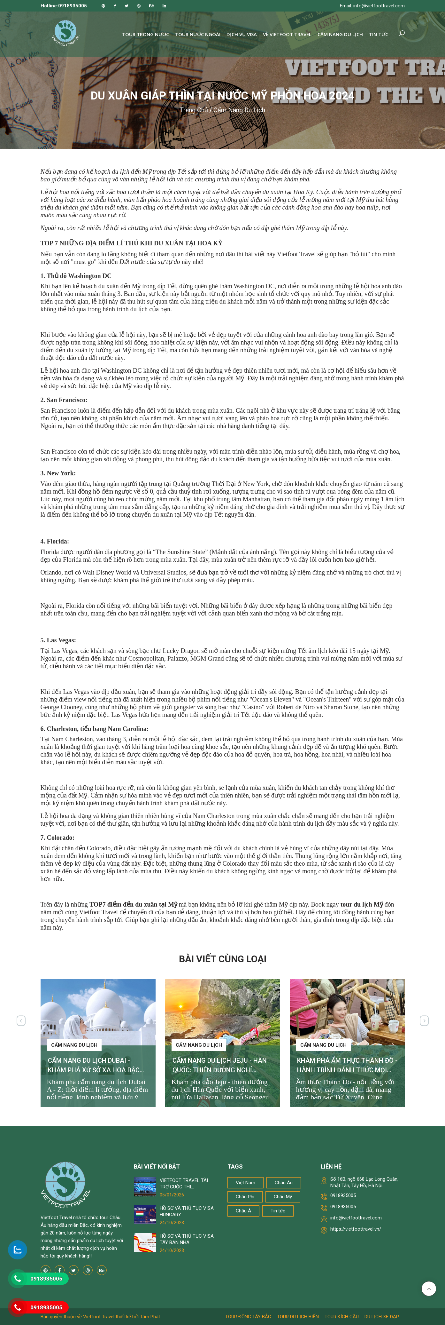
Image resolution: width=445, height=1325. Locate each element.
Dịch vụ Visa (241, 34)
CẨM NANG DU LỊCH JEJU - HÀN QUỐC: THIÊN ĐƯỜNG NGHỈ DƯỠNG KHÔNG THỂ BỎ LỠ (220, 1070)
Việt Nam (245, 1183)
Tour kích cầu (342, 1317)
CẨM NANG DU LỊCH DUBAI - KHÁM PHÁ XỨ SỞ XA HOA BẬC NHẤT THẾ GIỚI (94, 1070)
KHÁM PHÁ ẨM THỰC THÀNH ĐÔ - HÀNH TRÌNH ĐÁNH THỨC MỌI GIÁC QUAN (347, 1070)
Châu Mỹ (283, 1197)
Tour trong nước (145, 34)
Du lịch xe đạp (381, 1317)
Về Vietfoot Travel (287, 34)
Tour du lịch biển (298, 1317)
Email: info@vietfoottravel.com (372, 6)
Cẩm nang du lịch (340, 34)
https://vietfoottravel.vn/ (355, 1229)
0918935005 (343, 1195)
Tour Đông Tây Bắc (248, 1317)
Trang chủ (194, 110)
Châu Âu (284, 1183)
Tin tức (378, 34)
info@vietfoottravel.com (356, 1218)
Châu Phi (245, 1197)
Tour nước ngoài (197, 34)
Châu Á (243, 1211)
